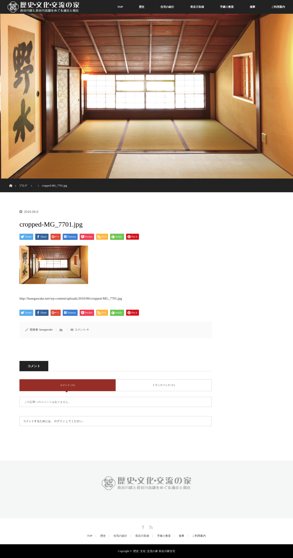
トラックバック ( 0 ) (163, 385)
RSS (150, 526)
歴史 (141, 6)
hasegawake (46, 329)
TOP (120, 6)
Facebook (142, 526)
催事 (252, 6)
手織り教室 (227, 6)
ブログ (23, 185)
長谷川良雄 (197, 6)
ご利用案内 (278, 6)
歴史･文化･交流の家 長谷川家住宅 (154, 551)
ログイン (59, 421)
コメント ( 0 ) (67, 385)
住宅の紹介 (167, 6)
